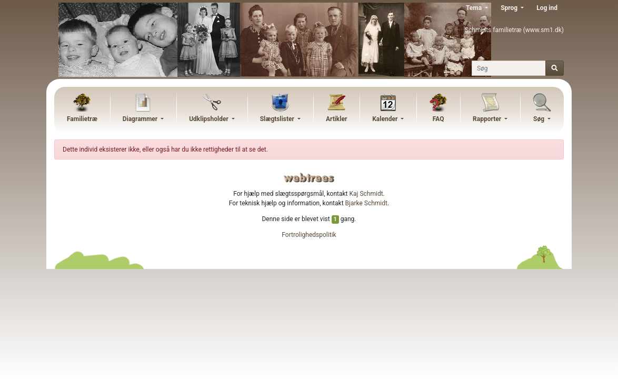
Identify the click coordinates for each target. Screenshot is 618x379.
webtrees (309, 177)
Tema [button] (474, 8)
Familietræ (82, 119)
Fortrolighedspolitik (309, 234)
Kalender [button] (385, 119)
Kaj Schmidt (366, 193)
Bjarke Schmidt (366, 203)
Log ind (546, 8)
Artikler (336, 119)
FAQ (438, 119)
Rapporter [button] (488, 119)
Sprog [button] (510, 8)
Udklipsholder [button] (209, 119)
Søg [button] (539, 119)
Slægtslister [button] (278, 119)
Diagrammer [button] (141, 119)
